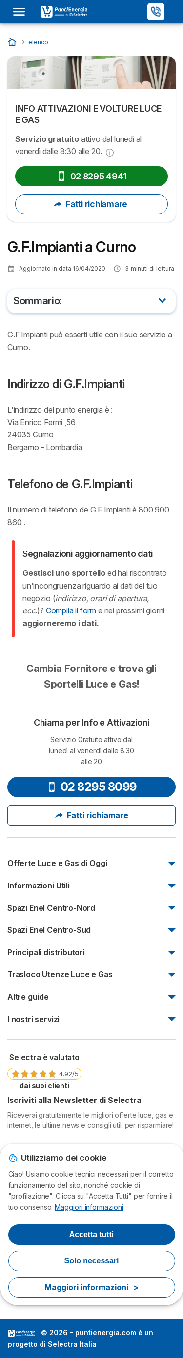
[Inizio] (13, 41)
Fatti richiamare (91, 204)
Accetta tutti (91, 1234)
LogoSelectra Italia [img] (21, 1333)
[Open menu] (22, 11)
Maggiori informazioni (89, 1207)
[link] (44, 1070)
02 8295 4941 (92, 176)
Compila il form (71, 610)
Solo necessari (91, 1261)
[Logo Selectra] (64, 12)
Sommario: (37, 301)
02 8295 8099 (92, 787)
